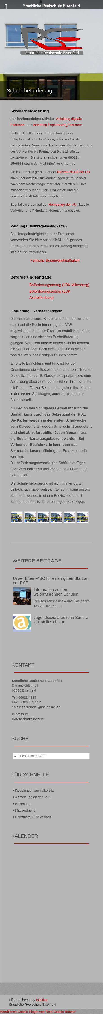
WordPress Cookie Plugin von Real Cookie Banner (38, 1012)
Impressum (20, 714)
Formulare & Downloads (33, 817)
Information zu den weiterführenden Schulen (56, 591)
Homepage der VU (62, 204)
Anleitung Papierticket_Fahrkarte (57, 125)
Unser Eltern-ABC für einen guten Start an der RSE (50, 580)
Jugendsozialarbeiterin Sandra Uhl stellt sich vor (61, 619)
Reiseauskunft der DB (73, 172)
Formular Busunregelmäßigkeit (54, 260)
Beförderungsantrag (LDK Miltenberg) (59, 285)
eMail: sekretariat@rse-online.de (36, 707)
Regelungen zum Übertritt (34, 790)
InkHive (41, 1000)
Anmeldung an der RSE (33, 797)
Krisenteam (23, 804)
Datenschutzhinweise (28, 719)
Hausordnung (25, 810)
